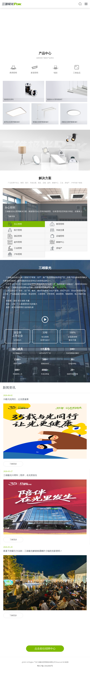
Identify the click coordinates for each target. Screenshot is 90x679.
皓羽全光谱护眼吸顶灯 (12, 122)
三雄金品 (76, 73)
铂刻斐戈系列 (9, 99)
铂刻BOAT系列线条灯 (54, 99)
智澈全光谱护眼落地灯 (41, 122)
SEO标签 (65, 662)
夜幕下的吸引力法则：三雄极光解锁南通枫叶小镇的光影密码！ (32, 551)
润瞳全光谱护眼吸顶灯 (69, 122)
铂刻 (55, 73)
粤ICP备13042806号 (45, 666)
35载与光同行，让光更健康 (16, 399)
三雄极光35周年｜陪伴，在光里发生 (20, 475)
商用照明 (13, 73)
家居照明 (34, 73)
